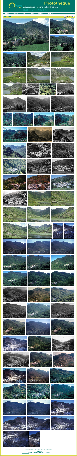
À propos (40, 13)
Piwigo (40, 451)
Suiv (47, 449)
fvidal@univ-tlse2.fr (25, 453)
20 (37, 449)
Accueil (5, 16)
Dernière (50, 449)
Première (27, 449)
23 (41, 449)
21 (38, 449)
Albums (7, 13)
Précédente (32, 449)
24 (42, 449)
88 (44, 449)
